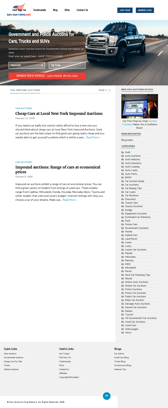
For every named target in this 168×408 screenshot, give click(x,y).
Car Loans (130, 192)
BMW (128, 177)
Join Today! (64, 353)
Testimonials (39, 10)
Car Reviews (132, 195)
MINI (127, 264)
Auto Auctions (133, 156)
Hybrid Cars (131, 235)
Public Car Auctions (135, 296)
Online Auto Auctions (136, 282)
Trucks (7, 365)
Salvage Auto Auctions (137, 303)
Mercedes (130, 257)
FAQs (67, 10)
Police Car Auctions (135, 293)
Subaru (128, 311)
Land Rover (131, 239)
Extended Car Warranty (138, 217)
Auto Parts (131, 174)
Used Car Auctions (135, 322)
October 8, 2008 (24, 183)
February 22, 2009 (25, 124)
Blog (55, 10)
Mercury (129, 260)
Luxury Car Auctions (135, 249)
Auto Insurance (133, 163)
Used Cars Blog (121, 357)
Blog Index (127, 140)
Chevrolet (130, 199)
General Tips (120, 369)
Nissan (128, 278)
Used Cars (130, 325)
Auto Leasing (132, 166)
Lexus (128, 242)
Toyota (129, 314)
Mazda (128, 253)
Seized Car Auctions (136, 307)
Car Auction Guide (134, 181)
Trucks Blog (119, 361)
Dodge (128, 210)
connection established (26, 65)
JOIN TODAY (125, 10)
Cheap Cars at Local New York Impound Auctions (53, 116)
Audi (127, 152)
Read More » (93, 143)
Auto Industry (132, 159)
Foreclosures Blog (122, 365)
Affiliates (63, 373)
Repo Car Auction (134, 300)
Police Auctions (133, 289)
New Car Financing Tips (137, 275)
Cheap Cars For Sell (13, 361)
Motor (128, 271)
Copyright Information (69, 377)
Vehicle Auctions (11, 369)
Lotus (128, 246)
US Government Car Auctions (141, 318)
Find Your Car (19, 10)
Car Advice (119, 353)
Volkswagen (131, 329)
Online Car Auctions (135, 285)
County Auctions (134, 206)
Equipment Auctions (136, 213)
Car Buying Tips (133, 188)
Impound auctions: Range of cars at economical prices (49, 176)
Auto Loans (131, 170)
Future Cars (131, 224)
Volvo (128, 332)
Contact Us (82, 10)
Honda (128, 231)
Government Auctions (137, 228)
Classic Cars (131, 202)
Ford (127, 221)
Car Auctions (23, 108)
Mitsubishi (130, 267)
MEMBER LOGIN (145, 10)
